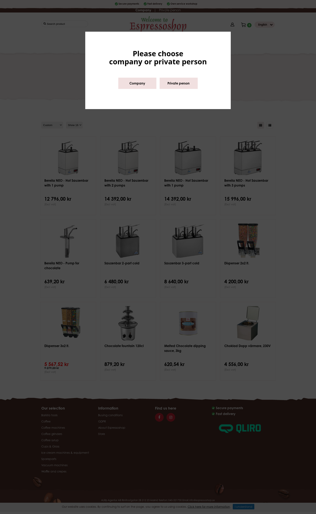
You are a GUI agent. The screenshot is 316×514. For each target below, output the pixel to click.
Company (137, 83)
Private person (178, 83)
